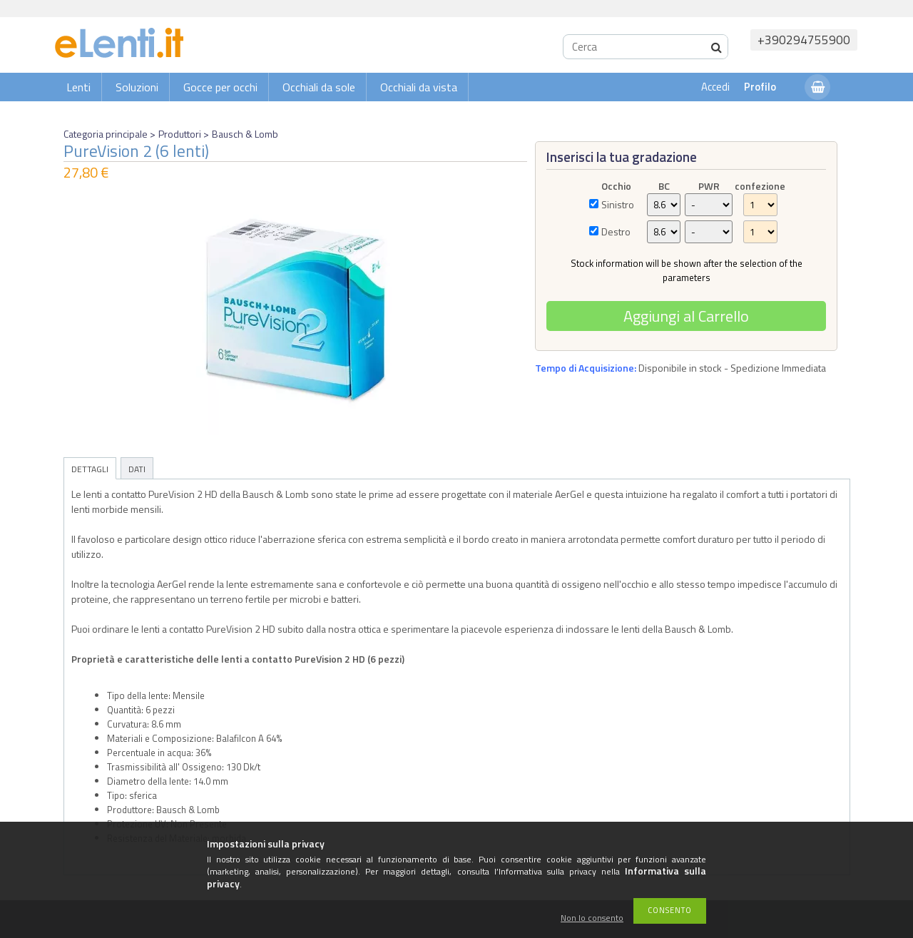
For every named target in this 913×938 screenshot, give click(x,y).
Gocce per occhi (220, 87)
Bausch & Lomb (245, 133)
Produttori (179, 133)
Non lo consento (592, 918)
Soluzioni (137, 87)
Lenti (78, 87)
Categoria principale (105, 133)
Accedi (715, 86)
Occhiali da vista (418, 87)
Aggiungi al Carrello (686, 316)
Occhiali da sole (318, 87)
